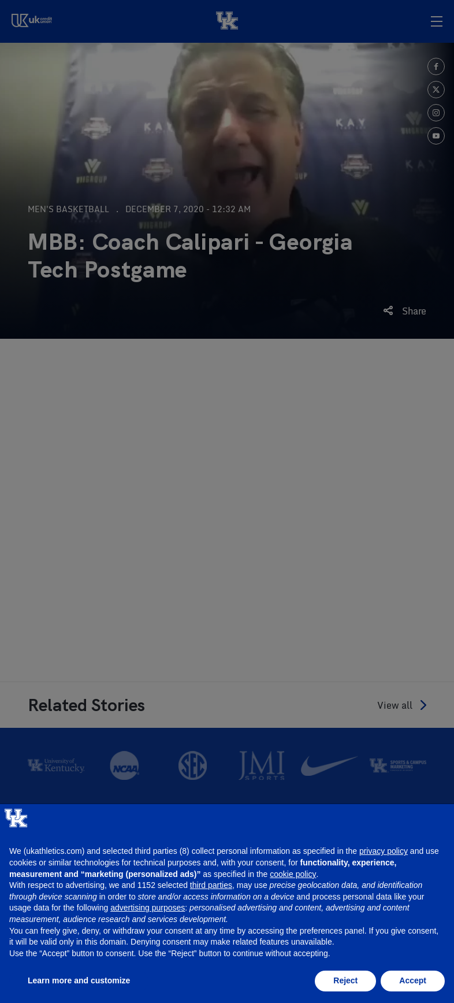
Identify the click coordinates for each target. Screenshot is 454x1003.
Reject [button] (345, 980)
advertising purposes (147, 907)
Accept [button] (412, 980)
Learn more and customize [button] (79, 980)
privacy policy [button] (383, 851)
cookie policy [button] (293, 874)
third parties (211, 885)
